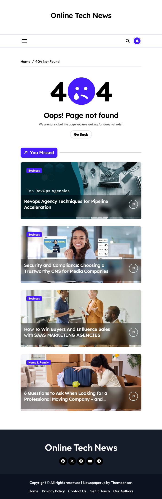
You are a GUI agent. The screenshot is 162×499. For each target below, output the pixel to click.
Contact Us (77, 491)
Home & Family (38, 362)
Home (33, 491)
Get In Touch (100, 491)
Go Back (81, 134)
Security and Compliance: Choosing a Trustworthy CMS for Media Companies (66, 268)
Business (34, 170)
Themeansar (121, 482)
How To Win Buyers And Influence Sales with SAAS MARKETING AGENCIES (67, 332)
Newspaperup (94, 482)
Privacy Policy (53, 491)
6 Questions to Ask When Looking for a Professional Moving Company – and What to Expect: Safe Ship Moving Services (65, 402)
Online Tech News (81, 15)
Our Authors (123, 491)
